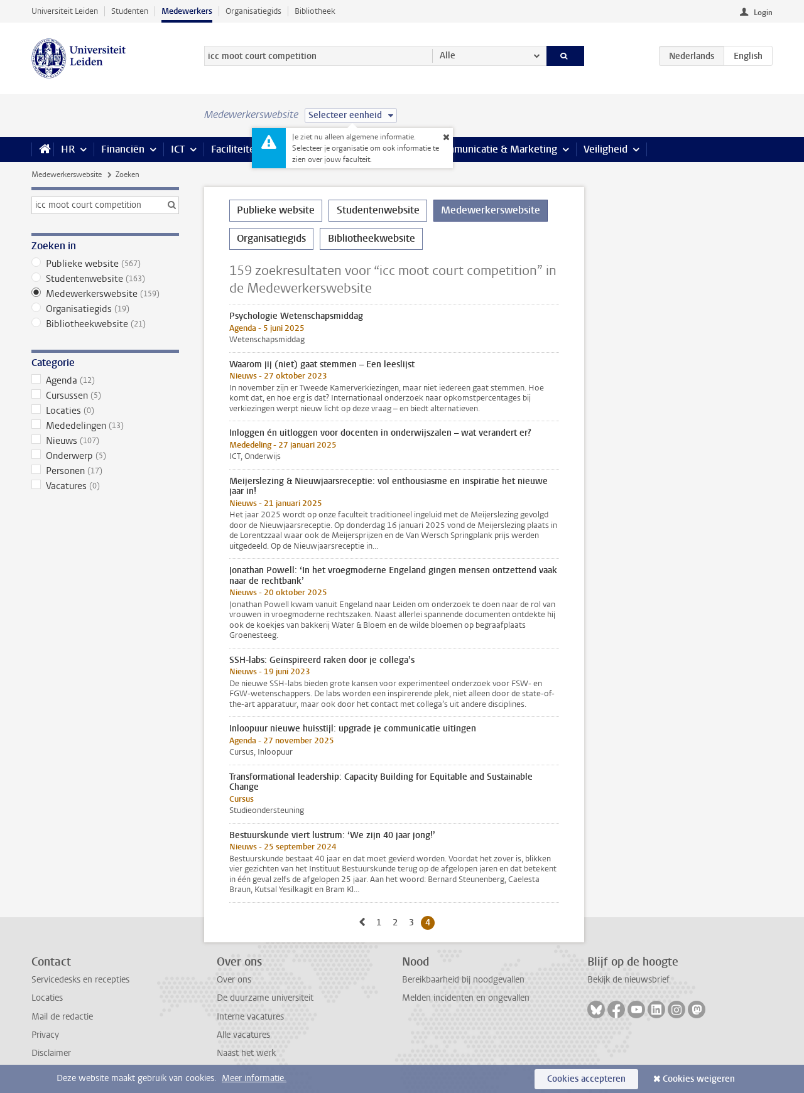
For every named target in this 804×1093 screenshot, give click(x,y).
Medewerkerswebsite (66, 175)
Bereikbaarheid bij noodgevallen (463, 980)
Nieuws (105, 441)
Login (763, 13)
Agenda (105, 380)
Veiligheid (605, 149)
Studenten (129, 11)
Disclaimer (51, 1053)
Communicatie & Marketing (496, 149)
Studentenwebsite (105, 279)
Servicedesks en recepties (80, 980)
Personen (105, 471)
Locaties (105, 410)
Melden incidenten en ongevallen (466, 998)
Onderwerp (105, 456)
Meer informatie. (254, 1078)
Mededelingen (105, 426)
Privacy (45, 1035)
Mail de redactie (62, 1017)
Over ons (234, 980)
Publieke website (105, 264)
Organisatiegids (253, 11)
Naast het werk (246, 1053)
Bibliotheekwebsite (105, 324)
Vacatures (105, 486)
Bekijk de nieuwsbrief (628, 980)
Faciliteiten (236, 149)
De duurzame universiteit (265, 998)
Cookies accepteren (586, 1079)
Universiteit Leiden (64, 11)
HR (68, 149)
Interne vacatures (250, 1017)
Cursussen (105, 395)
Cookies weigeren (699, 1079)
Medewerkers (186, 11)
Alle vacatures (243, 1035)
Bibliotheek (315, 11)
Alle (447, 56)
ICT (178, 149)
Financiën (122, 149)
